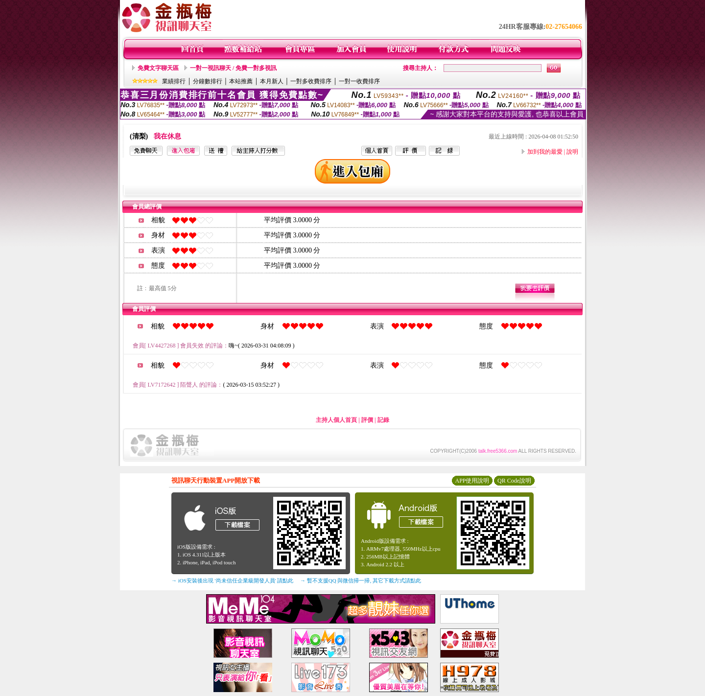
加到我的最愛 (545, 151)
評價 (367, 420)
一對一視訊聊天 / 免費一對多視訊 (233, 68)
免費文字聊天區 (158, 68)
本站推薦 (241, 81)
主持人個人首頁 (336, 420)
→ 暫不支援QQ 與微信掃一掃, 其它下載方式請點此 (360, 580)
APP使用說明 (472, 480)
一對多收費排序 (310, 81)
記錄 (383, 420)
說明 (572, 151)
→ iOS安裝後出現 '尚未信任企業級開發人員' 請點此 (232, 580)
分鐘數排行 (207, 81)
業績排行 (174, 81)
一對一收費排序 (359, 81)
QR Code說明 (514, 480)
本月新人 (271, 81)
